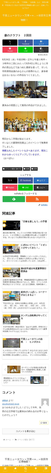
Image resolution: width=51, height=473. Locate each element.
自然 (26, 169)
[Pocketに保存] (9, 50)
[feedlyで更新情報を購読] (14, 199)
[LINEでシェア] (25, 50)
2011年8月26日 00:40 (10, 404)
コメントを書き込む (25, 431)
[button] (41, 50)
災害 (34, 169)
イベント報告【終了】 (12, 169)
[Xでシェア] (9, 43)
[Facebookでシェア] (25, 43)
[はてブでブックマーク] (41, 43)
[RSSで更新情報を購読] (37, 199)
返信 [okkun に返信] (44, 423)
